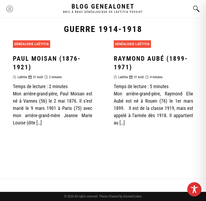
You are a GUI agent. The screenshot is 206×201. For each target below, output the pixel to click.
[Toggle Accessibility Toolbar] (194, 189)
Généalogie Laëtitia (31, 44)
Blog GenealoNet (103, 6)
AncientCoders (132, 196)
